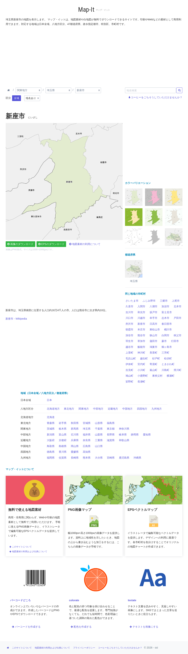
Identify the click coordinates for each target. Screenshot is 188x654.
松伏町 (168, 358)
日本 (49, 400)
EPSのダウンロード (51, 244)
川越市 (141, 317)
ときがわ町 (168, 364)
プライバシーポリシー (84, 647)
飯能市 (141, 346)
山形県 (99, 423)
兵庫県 (75, 440)
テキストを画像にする (144, 626)
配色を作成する (81, 626)
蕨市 (164, 341)
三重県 (99, 440)
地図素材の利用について (84, 244)
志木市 (165, 317)
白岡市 (165, 335)
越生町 (144, 358)
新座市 (141, 323)
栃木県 (62, 428)
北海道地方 (53, 408)
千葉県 (99, 428)
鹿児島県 (124, 457)
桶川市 (168, 329)
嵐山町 (153, 370)
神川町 (141, 352)
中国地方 (127, 408)
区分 (8, 97)
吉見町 (129, 370)
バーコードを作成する (26, 626)
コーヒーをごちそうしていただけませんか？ (155, 97)
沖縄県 (137, 457)
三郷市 (164, 300)
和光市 (141, 312)
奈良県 (87, 440)
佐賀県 (62, 457)
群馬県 (75, 428)
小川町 (141, 370)
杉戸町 (156, 358)
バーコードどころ (20, 600)
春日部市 (167, 323)
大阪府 (51, 440)
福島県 (111, 423)
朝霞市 (129, 329)
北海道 (51, 417)
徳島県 (51, 451)
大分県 (99, 457)
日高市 (153, 323)
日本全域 (26, 400)
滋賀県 (111, 440)
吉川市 (129, 312)
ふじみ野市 (149, 300)
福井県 (87, 434)
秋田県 (75, 423)
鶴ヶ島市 (167, 346)
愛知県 (147, 434)
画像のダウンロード (20, 244)
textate (132, 600)
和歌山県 (124, 440)
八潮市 (153, 306)
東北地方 (69, 408)
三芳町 (165, 352)
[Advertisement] (94, 56)
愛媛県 (75, 451)
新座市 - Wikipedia (16, 318)
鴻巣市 (153, 346)
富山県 (62, 434)
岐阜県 (123, 434)
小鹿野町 (143, 375)
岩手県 (62, 423)
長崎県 (75, 457)
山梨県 (99, 434)
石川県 (75, 434)
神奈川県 (124, 428)
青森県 (51, 423)
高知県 (87, 451)
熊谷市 (141, 335)
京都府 (62, 440)
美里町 (153, 352)
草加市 (141, 341)
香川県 (62, 451)
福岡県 (51, 457)
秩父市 (177, 335)
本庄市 (141, 329)
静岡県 (135, 434)
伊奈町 (129, 364)
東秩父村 (157, 375)
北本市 (177, 306)
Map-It (86, 9)
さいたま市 (132, 300)
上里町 (129, 352)
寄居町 (153, 364)
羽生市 (129, 341)
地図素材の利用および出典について (28, 551)
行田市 (175, 341)
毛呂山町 (131, 358)
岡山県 (75, 446)
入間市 (141, 306)
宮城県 (87, 423)
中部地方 (98, 408)
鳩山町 (129, 375)
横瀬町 (170, 375)
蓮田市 (153, 341)
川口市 (129, 317)
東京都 (111, 428)
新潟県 (51, 434)
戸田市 (177, 317)
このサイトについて (20, 546)
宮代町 (141, 364)
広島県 (87, 446)
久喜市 (129, 306)
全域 (16, 98)
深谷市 (129, 335)
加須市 (165, 306)
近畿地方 (113, 408)
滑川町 (177, 370)
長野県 (111, 434)
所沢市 (129, 323)
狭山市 (153, 335)
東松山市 (155, 329)
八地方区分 (27, 408)
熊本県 (87, 457)
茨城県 (51, 428)
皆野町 (129, 381)
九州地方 (156, 408)
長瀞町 (141, 381)
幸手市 (153, 317)
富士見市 (167, 312)
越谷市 (129, 346)
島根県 (62, 446)
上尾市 (176, 300)
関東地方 (84, 408)
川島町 (165, 370)
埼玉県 (87, 428)
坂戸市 (153, 312)
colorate (74, 600)
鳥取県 (51, 446)
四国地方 (142, 408)
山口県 (99, 446)
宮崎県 (111, 457)
